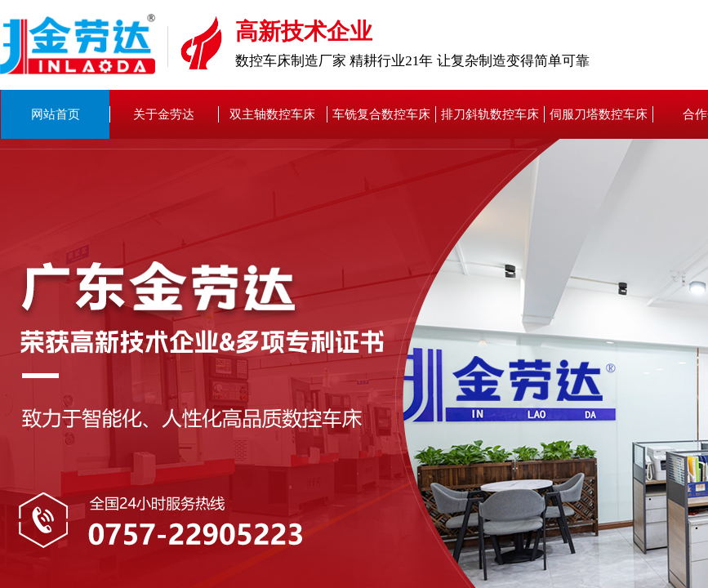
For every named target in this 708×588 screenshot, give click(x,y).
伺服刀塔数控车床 (599, 114)
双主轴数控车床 (272, 114)
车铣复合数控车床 (381, 114)
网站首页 (55, 114)
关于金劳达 (163, 114)
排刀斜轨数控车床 (490, 114)
